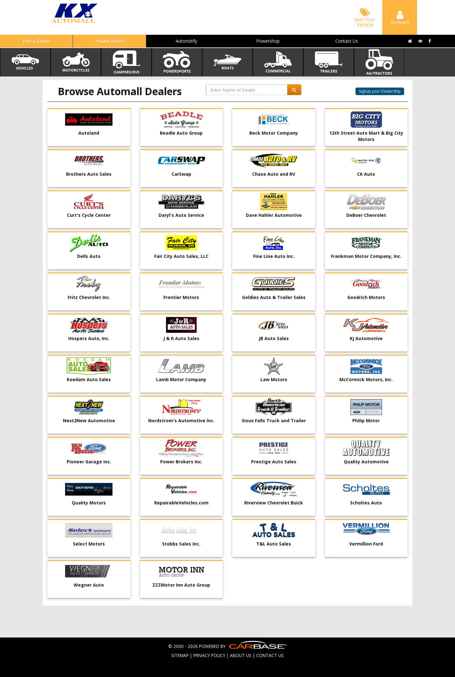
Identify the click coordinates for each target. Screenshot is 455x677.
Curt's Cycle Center (89, 215)
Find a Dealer (36, 41)
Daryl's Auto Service (181, 215)
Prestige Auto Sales (273, 462)
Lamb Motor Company (181, 379)
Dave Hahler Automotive (274, 215)
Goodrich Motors (366, 297)
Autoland (88, 133)
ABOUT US (241, 655)
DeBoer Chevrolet (366, 215)
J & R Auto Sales (181, 338)
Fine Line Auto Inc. (273, 256)
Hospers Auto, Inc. (89, 338)
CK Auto (366, 174)
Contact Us (346, 41)
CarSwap (181, 174)
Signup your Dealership (380, 91)
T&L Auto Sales (273, 544)
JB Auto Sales (274, 338)
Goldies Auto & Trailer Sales (274, 297)
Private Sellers (109, 41)
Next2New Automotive (89, 421)
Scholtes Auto (366, 503)
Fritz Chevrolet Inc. (89, 297)
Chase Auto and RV (273, 174)
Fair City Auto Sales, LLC (181, 256)
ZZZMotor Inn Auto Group (181, 585)
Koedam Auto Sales (89, 379)
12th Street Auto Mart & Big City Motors (366, 136)
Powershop (268, 41)
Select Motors (89, 544)
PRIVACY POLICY (209, 655)
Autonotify (186, 41)
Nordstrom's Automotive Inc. (181, 421)
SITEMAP (180, 655)
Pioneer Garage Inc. (89, 462)
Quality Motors (89, 503)
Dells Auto (88, 256)
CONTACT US (270, 655)
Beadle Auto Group (181, 133)
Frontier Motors (181, 297)
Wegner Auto (89, 585)
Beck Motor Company (273, 133)
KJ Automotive (366, 338)
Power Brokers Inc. (181, 462)
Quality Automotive (366, 462)
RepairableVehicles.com (181, 503)
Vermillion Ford (366, 544)
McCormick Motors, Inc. (366, 379)
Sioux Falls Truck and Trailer (274, 421)
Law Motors (273, 379)
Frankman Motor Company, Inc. (366, 256)
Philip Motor (366, 421)
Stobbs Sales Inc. (181, 544)
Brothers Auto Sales (89, 174)
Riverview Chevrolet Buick (273, 503)
